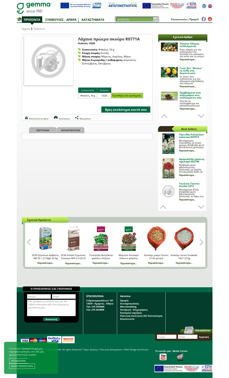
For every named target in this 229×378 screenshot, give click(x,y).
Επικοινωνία (179, 19)
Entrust (144, 349)
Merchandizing (128, 306)
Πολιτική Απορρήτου (111, 349)
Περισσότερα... (188, 59)
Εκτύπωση (64, 118)
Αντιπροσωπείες (129, 303)
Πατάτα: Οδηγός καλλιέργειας (189, 45)
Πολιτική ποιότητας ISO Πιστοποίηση (141, 315)
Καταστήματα (93, 20)
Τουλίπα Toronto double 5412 (189, 185)
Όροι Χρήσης (91, 349)
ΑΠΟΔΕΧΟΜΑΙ (18, 360)
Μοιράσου (85, 118)
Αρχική (26, 28)
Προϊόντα (32, 20)
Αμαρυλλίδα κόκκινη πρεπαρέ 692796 (191, 160)
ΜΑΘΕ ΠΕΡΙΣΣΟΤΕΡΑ (22, 366)
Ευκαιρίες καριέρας (131, 312)
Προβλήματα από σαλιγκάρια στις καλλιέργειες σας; (191, 95)
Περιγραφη (42, 130)
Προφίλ (194, 19)
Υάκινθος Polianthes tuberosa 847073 (191, 136)
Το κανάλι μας (163, 354)
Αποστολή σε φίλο (39, 118)
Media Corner (180, 355)
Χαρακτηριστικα (70, 130)
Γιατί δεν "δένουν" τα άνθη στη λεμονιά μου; (191, 70)
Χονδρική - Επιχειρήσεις (133, 309)
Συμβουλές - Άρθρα (60, 20)
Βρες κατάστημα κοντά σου (126, 109)
